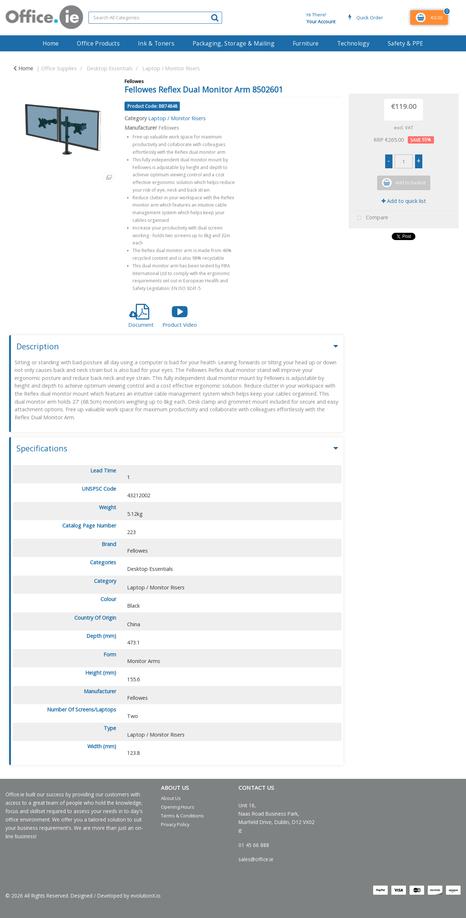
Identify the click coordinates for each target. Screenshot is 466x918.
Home (51, 43)
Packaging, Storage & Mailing (234, 43)
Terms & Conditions (182, 815)
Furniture (306, 43)
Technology (353, 43)
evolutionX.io (146, 895)
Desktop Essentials (110, 68)
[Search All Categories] (155, 18)
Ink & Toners (156, 43)
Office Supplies (59, 68)
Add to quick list (404, 200)
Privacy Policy (175, 824)
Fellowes (134, 81)
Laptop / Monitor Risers (171, 68)
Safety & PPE (405, 43)
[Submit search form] (215, 17)
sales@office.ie (255, 859)
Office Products (98, 43)
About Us (171, 798)
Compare (371, 218)
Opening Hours (177, 807)
